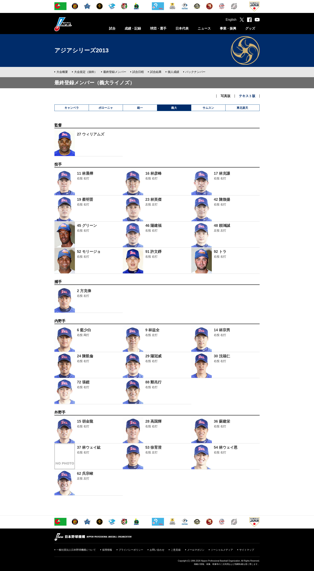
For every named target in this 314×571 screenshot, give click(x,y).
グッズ (250, 28)
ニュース (204, 28)
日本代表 (182, 28)
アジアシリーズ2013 (81, 50)
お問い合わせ (157, 549)
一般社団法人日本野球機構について (76, 549)
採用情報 (107, 549)
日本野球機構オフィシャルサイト (73, 24)
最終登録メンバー (114, 71)
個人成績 (173, 71)
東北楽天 (242, 107)
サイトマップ (246, 549)
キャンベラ (71, 107)
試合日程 (138, 71)
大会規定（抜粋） (85, 71)
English (231, 19)
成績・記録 (133, 28)
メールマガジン (195, 549)
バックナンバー (195, 71)
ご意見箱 (176, 549)
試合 (112, 28)
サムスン (208, 107)
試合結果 (156, 71)
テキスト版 (247, 96)
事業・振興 (228, 28)
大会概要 (62, 71)
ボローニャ (106, 107)
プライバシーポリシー (131, 549)
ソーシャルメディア (222, 549)
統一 (140, 107)
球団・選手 (158, 28)
